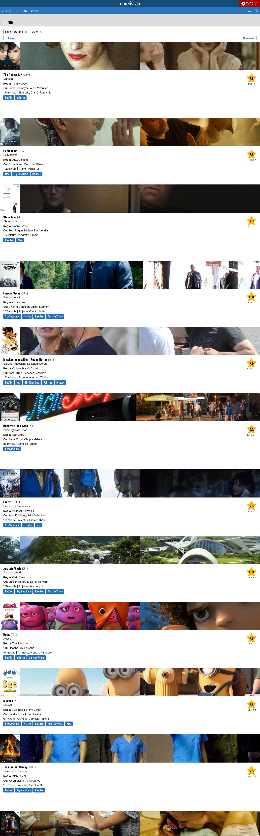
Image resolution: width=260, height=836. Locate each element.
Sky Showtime (14, 31)
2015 (35, 31)
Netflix (8, 98)
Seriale (35, 10)
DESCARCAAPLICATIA (251, 3)
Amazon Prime (55, 316)
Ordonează (248, 38)
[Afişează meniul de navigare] (249, 10)
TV (16, 10)
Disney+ (60, 382)
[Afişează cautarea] (256, 10)
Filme (24, 10)
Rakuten (20, 98)
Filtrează (10, 38)
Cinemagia (130, 3)
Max (7, 174)
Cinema (6, 10)
